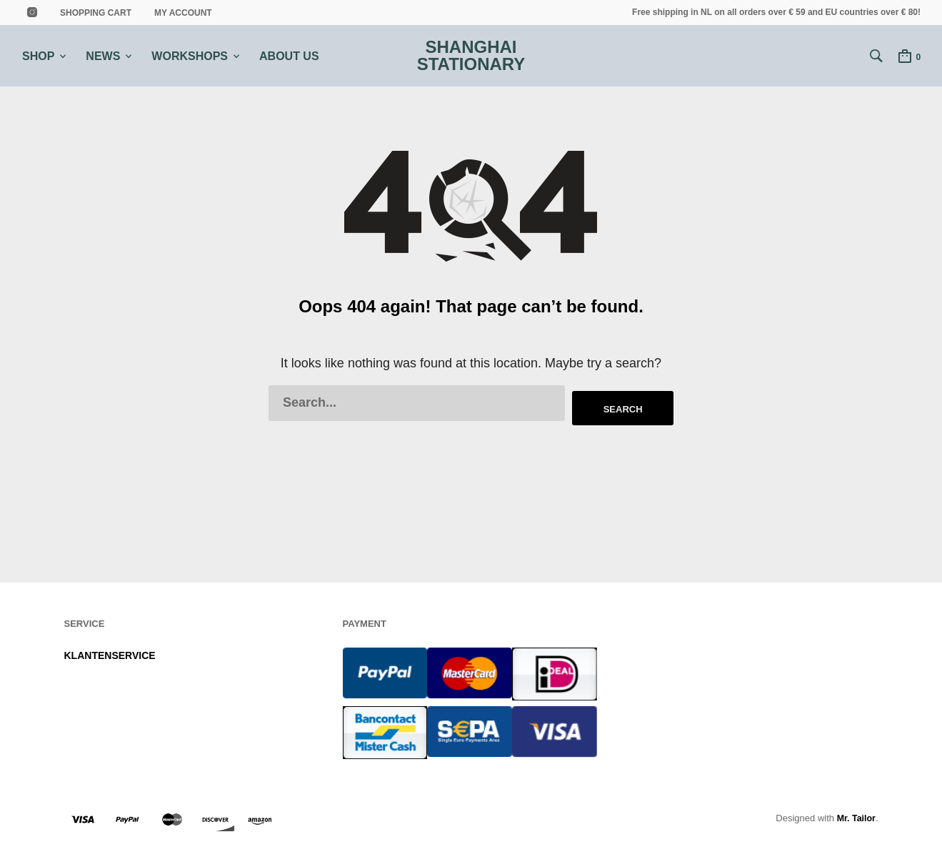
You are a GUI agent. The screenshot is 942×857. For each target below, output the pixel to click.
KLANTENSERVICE (110, 652)
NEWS (103, 56)
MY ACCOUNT (183, 13)
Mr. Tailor (855, 814)
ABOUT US (289, 56)
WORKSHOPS (189, 56)
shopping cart (95, 13)
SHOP (38, 56)
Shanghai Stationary (471, 56)
